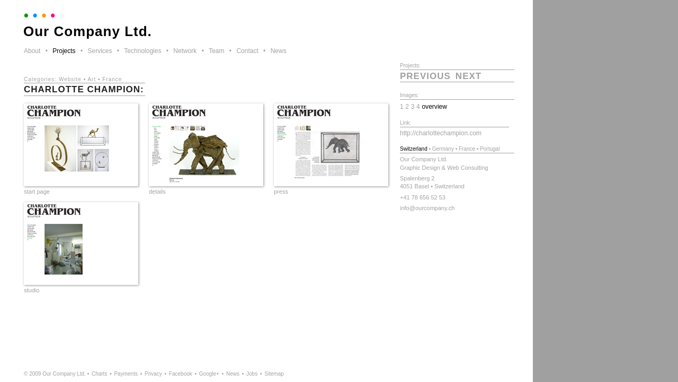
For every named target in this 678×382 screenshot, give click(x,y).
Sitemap (274, 374)
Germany (443, 149)
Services (99, 51)
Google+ (209, 374)
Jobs (251, 374)
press (281, 191)
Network (185, 51)
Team (216, 51)
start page (37, 191)
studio (31, 290)
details (157, 191)
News (279, 51)
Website (70, 79)
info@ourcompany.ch (427, 208)
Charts (99, 374)
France (112, 79)
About (32, 51)
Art (91, 79)
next (468, 76)
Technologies (142, 51)
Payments (125, 374)
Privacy (153, 374)
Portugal (489, 149)
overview (434, 106)
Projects (63, 51)
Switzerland (413, 149)
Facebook (180, 374)
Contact (247, 51)
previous (425, 76)
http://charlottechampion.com (440, 133)
